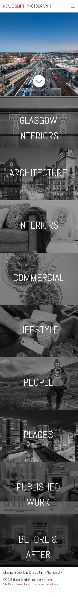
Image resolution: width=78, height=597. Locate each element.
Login (49, 580)
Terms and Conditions (45, 584)
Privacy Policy (23, 584)
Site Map (8, 584)
